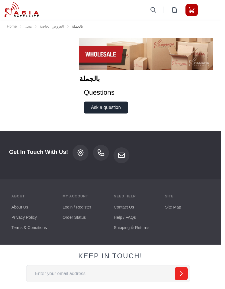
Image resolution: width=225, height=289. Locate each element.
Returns (142, 227)
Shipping (122, 227)
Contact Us (124, 207)
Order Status (74, 217)
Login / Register (77, 207)
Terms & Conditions (29, 227)
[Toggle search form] (153, 10)
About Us (19, 207)
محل (28, 26)
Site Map (173, 207)
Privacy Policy (24, 217)
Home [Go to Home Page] (12, 26)
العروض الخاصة (52, 26)
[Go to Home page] (22, 9)
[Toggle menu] (207, 10)
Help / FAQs (125, 217)
